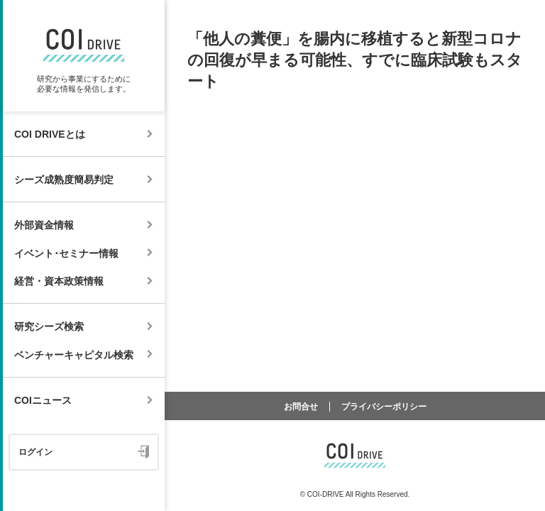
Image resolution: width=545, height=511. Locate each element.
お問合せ (301, 407)
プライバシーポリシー (383, 407)
